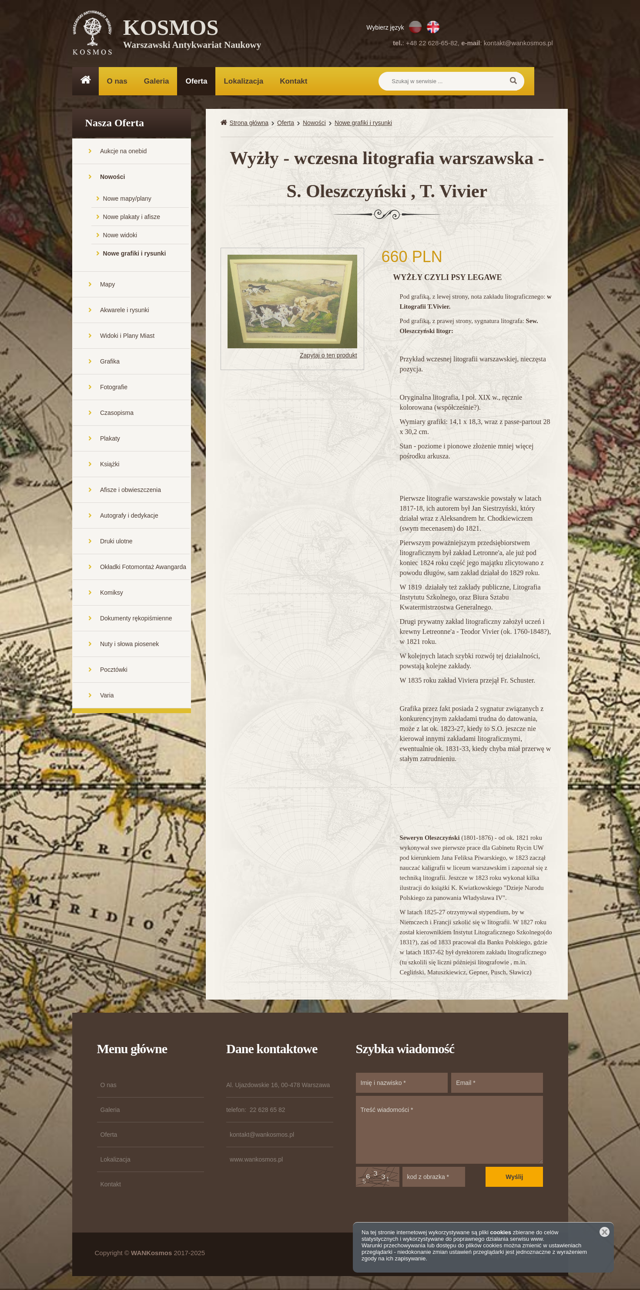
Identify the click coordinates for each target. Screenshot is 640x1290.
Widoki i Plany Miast (127, 336)
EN (433, 27)
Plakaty (110, 439)
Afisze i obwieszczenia (130, 490)
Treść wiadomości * (449, 1131)
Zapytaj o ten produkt (328, 356)
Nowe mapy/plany (127, 199)
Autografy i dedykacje (129, 516)
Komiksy (111, 593)
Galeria (156, 81)
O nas (117, 81)
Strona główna (249, 123)
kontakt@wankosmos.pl (518, 43)
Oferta (196, 81)
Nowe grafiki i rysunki (134, 254)
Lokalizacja (243, 81)
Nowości (112, 177)
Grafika (110, 362)
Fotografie (113, 387)
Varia (107, 696)
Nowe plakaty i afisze (132, 217)
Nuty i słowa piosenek (129, 644)
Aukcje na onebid (123, 151)
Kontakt (293, 81)
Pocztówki (113, 670)
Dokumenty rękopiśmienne (136, 619)
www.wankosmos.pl (256, 1160)
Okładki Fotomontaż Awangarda (143, 567)
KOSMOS (192, 34)
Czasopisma (117, 413)
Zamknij (605, 1232)
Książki (109, 464)
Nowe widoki (120, 235)
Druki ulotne (116, 542)
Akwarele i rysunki (124, 310)
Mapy (107, 285)
